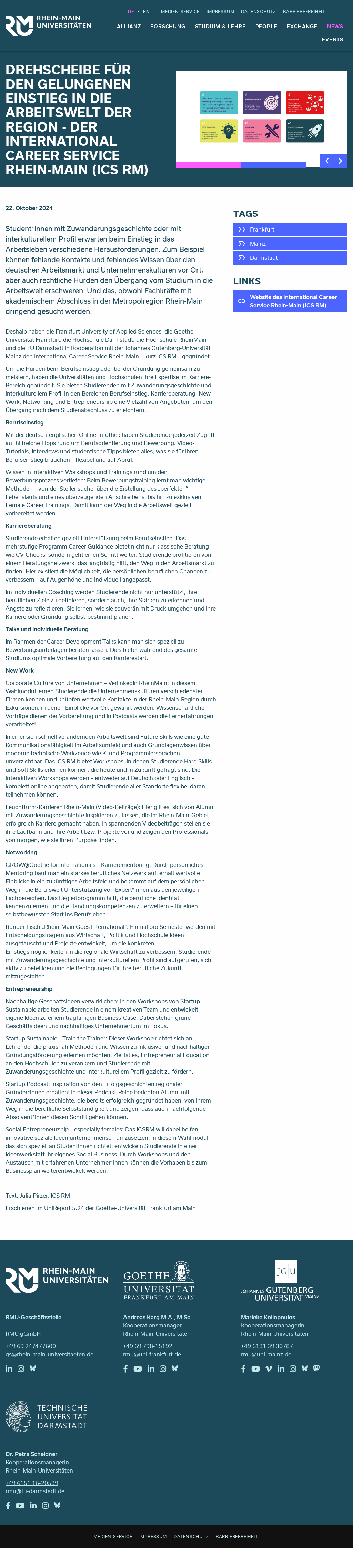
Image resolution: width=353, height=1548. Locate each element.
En (146, 11)
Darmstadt (264, 258)
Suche (341, 11)
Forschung (167, 26)
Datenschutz (258, 11)
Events (332, 39)
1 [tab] (208, 165)
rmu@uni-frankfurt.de (152, 1354)
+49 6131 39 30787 (267, 1346)
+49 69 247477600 (31, 1346)
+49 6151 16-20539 (32, 1483)
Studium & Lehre (220, 26)
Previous (327, 161)
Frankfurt (262, 229)
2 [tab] (273, 165)
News (335, 26)
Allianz (129, 26)
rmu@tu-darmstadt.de (35, 1491)
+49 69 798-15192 (147, 1346)
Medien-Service (180, 11)
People (266, 26)
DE (131, 11)
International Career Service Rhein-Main (86, 356)
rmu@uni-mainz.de (266, 1354)
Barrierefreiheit (304, 11)
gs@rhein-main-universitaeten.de (49, 1354)
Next (340, 161)
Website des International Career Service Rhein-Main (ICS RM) (293, 301)
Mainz (258, 243)
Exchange (302, 26)
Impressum (220, 11)
